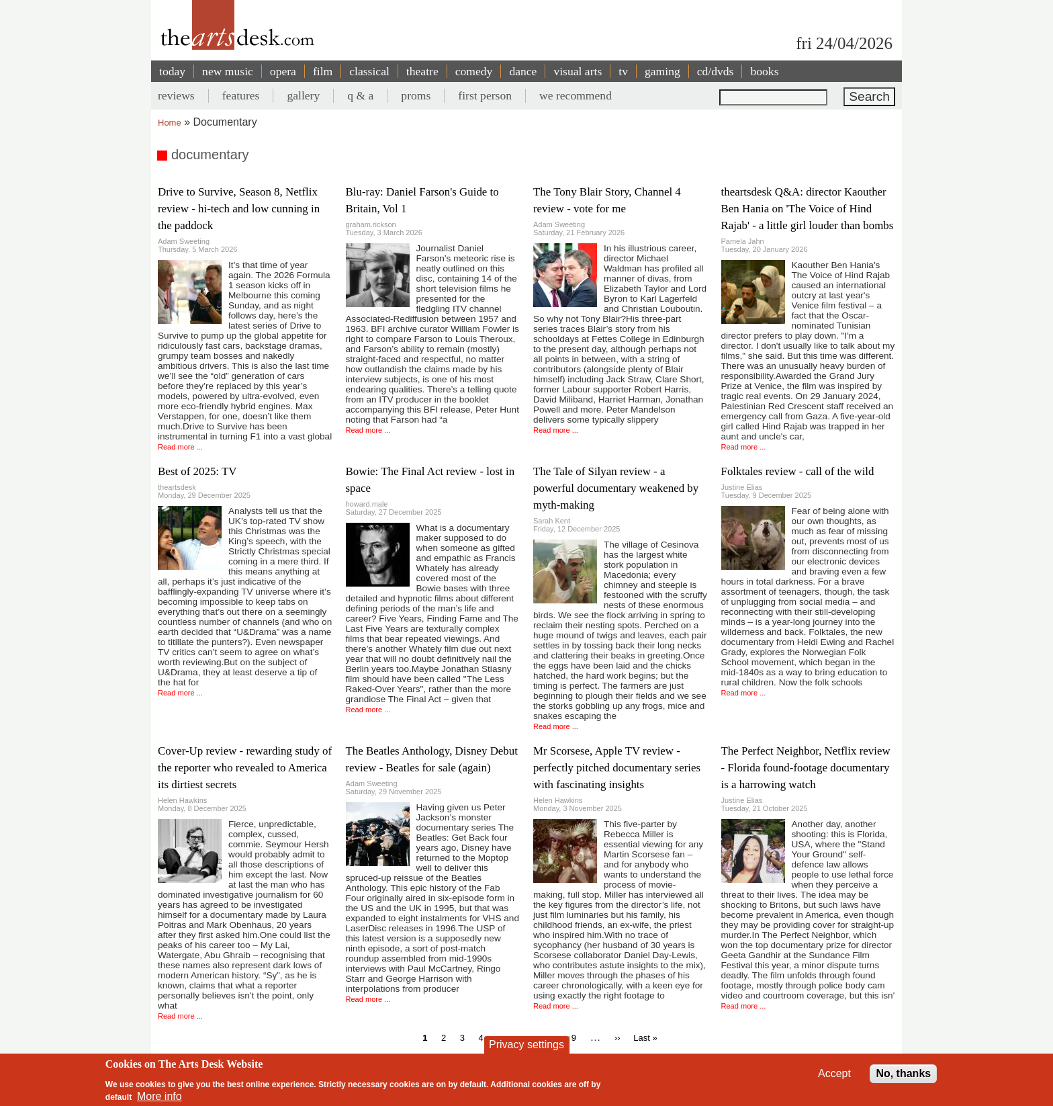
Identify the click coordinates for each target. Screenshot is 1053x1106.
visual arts (577, 71)
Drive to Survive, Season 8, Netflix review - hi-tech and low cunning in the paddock (239, 208)
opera (283, 71)
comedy (474, 71)
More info (159, 1096)
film (322, 71)
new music (227, 71)
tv (623, 71)
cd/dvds (715, 71)
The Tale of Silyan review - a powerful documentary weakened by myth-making (615, 488)
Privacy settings (526, 1044)
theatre (422, 71)
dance (523, 71)
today (172, 71)
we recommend (575, 95)
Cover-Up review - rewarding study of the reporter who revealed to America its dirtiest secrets (245, 768)
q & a (360, 95)
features (241, 95)
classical (369, 71)
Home (169, 123)
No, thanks (903, 1073)
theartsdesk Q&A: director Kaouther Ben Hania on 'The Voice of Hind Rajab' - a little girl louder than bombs (807, 208)
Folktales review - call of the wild (797, 471)
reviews (176, 95)
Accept (834, 1073)
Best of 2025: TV (197, 471)
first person (485, 95)
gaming (662, 71)
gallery (303, 95)
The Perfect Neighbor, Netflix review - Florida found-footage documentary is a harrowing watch (805, 768)
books (764, 71)
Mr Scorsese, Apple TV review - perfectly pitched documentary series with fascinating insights (616, 768)
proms (415, 95)
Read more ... (180, 447)
